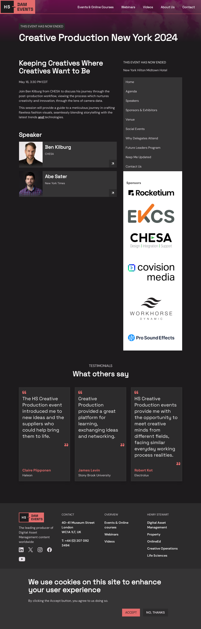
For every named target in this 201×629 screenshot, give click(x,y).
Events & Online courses (116, 525)
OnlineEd (154, 541)
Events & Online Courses (95, 7)
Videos (148, 7)
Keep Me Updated (138, 157)
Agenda (131, 91)
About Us (168, 7)
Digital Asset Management (157, 525)
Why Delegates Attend (142, 138)
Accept (131, 612)
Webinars (128, 7)
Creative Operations (162, 548)
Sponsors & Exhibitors (141, 110)
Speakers (132, 101)
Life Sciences (157, 555)
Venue (130, 119)
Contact (188, 7)
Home (130, 82)
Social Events (135, 129)
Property (153, 534)
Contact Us (134, 166)
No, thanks (155, 612)
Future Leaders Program (143, 148)
